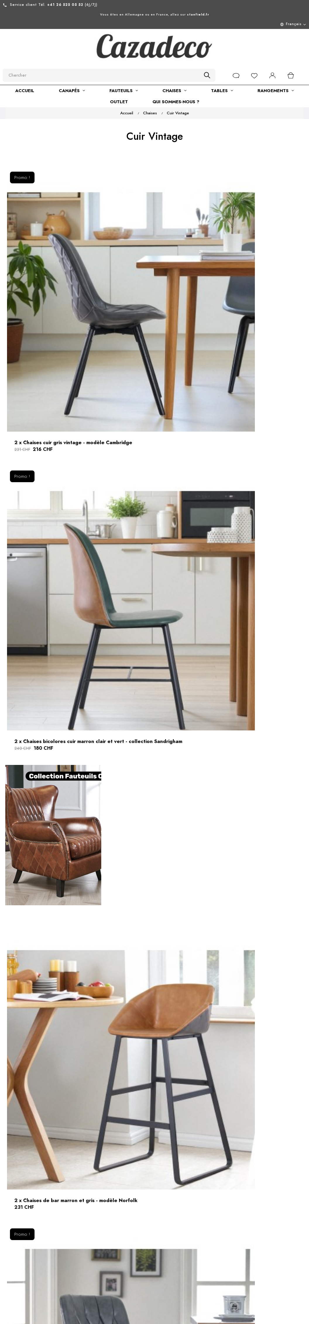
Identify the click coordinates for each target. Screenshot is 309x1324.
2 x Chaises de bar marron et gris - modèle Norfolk (50, 427)
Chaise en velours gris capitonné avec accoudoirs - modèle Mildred (255, 754)
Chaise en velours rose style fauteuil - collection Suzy (255, 885)
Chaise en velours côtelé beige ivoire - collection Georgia (49, 1048)
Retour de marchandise (147, 1245)
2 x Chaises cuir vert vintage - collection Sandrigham (255, 427)
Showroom (98, 1285)
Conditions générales (98, 1256)
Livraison (143, 1269)
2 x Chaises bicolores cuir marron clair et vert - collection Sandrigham (150, 270)
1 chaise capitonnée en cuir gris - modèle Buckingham (52, 751)
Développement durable (104, 1272)
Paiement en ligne (153, 1280)
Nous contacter (150, 1232)
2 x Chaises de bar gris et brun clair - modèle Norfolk (254, 554)
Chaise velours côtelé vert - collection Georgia (153, 1045)
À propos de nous (106, 1232)
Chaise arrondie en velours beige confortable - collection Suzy (51, 888)
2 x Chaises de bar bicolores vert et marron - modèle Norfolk (154, 557)
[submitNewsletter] (239, 1262)
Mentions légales (105, 1242)
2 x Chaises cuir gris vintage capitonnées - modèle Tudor (154, 427)
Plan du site (146, 1259)
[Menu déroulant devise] (154, 24)
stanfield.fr (198, 14)
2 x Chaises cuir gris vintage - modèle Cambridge (52, 267)
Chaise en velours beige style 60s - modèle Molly (150, 751)
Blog (92, 1296)
